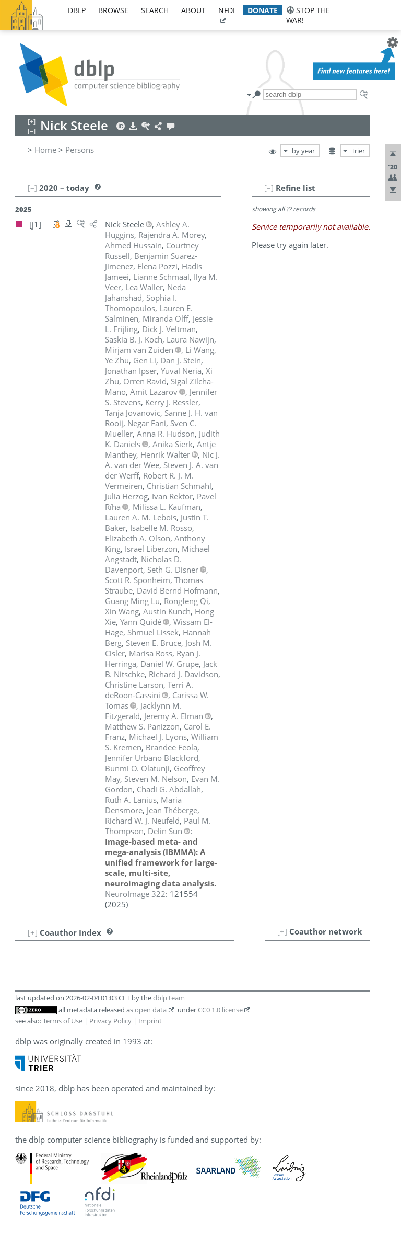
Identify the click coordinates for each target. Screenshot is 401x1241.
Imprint (150, 1021)
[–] (269, 188)
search (155, 10)
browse (113, 10)
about (193, 10)
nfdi (226, 10)
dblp (77, 10)
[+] (282, 931)
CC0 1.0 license (220, 1010)
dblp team (169, 998)
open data (151, 1010)
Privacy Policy (110, 1021)
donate (262, 10)
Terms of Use (62, 1021)
